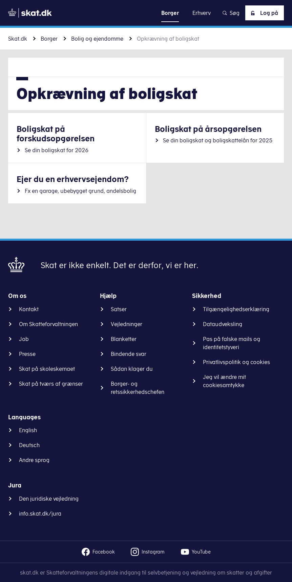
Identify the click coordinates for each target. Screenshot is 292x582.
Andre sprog (34, 460)
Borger (49, 39)
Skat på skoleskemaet (47, 369)
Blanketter (124, 339)
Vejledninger (126, 324)
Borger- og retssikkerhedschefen (137, 388)
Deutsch (29, 445)
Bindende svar (128, 354)
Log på (263, 13)
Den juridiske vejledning (49, 499)
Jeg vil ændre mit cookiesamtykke (224, 381)
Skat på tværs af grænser (51, 384)
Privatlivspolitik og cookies (236, 362)
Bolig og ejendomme (97, 39)
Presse (27, 354)
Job (24, 339)
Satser (119, 309)
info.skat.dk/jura (40, 513)
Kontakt (29, 309)
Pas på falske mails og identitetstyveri (231, 343)
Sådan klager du (132, 369)
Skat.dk (17, 39)
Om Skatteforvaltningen (48, 324)
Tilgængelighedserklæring (236, 309)
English (28, 430)
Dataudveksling (222, 324)
